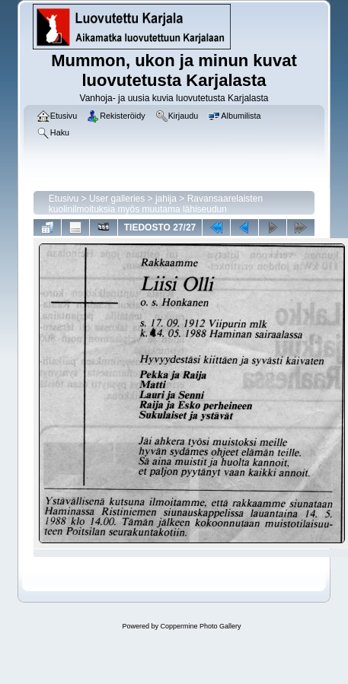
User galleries (117, 198)
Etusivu (63, 198)
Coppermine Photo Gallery (200, 626)
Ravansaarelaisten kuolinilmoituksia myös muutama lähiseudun (156, 204)
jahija (166, 198)
